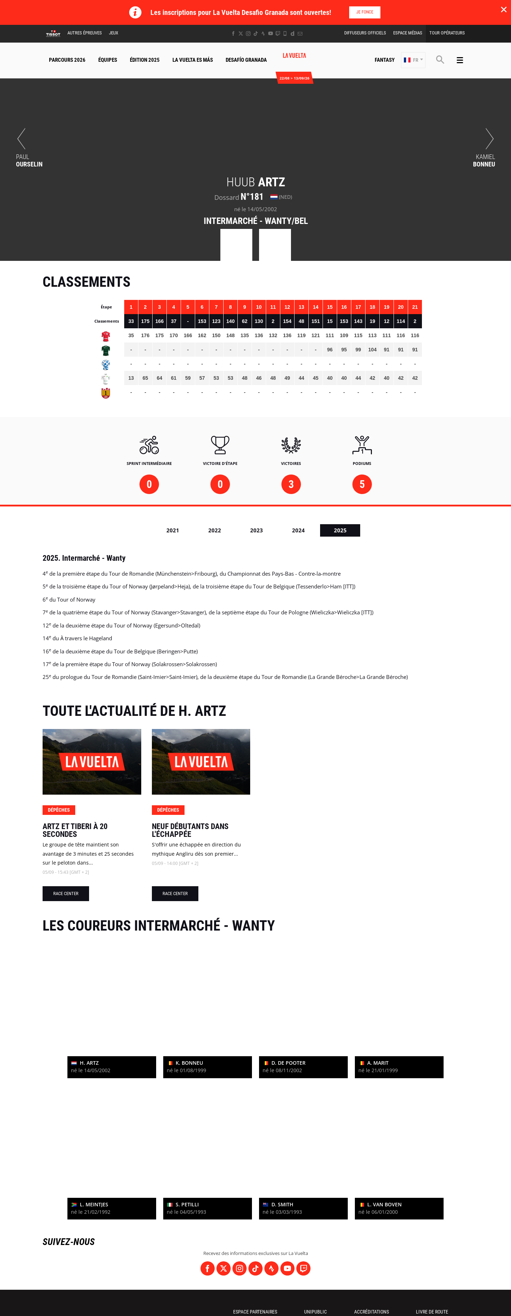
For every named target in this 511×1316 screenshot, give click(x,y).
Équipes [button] (107, 60)
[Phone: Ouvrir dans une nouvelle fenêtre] (285, 33)
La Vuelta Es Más (192, 60)
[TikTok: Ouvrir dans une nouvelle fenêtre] (255, 33)
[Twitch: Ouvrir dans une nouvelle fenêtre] (277, 33)
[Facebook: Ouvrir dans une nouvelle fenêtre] (233, 33)
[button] (413, 60)
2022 (214, 530)
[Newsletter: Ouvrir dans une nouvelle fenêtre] (300, 33)
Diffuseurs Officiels (365, 32)
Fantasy (385, 60)
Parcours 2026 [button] (67, 60)
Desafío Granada (246, 60)
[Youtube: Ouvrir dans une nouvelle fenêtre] (270, 33)
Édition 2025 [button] (145, 60)
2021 (172, 530)
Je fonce (364, 12)
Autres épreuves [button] (84, 32)
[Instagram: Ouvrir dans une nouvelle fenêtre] (248, 33)
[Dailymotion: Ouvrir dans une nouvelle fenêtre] (292, 33)
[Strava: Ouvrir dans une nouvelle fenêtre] (263, 33)
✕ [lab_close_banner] (504, 9)
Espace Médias (407, 32)
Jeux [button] (113, 32)
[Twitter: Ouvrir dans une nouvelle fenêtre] (240, 33)
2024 (298, 530)
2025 (340, 530)
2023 (256, 530)
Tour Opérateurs (447, 32)
